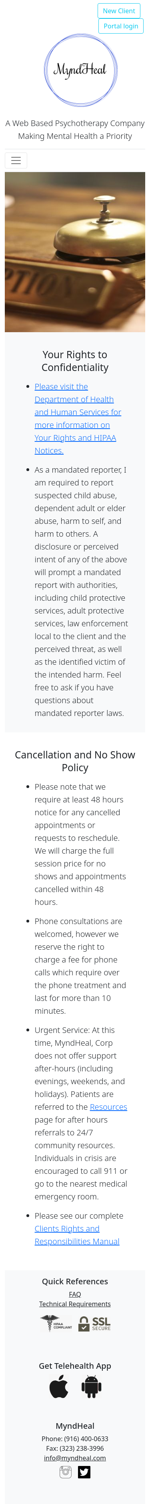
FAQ (75, 1294)
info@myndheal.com (75, 1458)
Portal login (121, 26)
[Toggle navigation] (16, 160)
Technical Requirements (75, 1303)
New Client (119, 10)
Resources (108, 1106)
